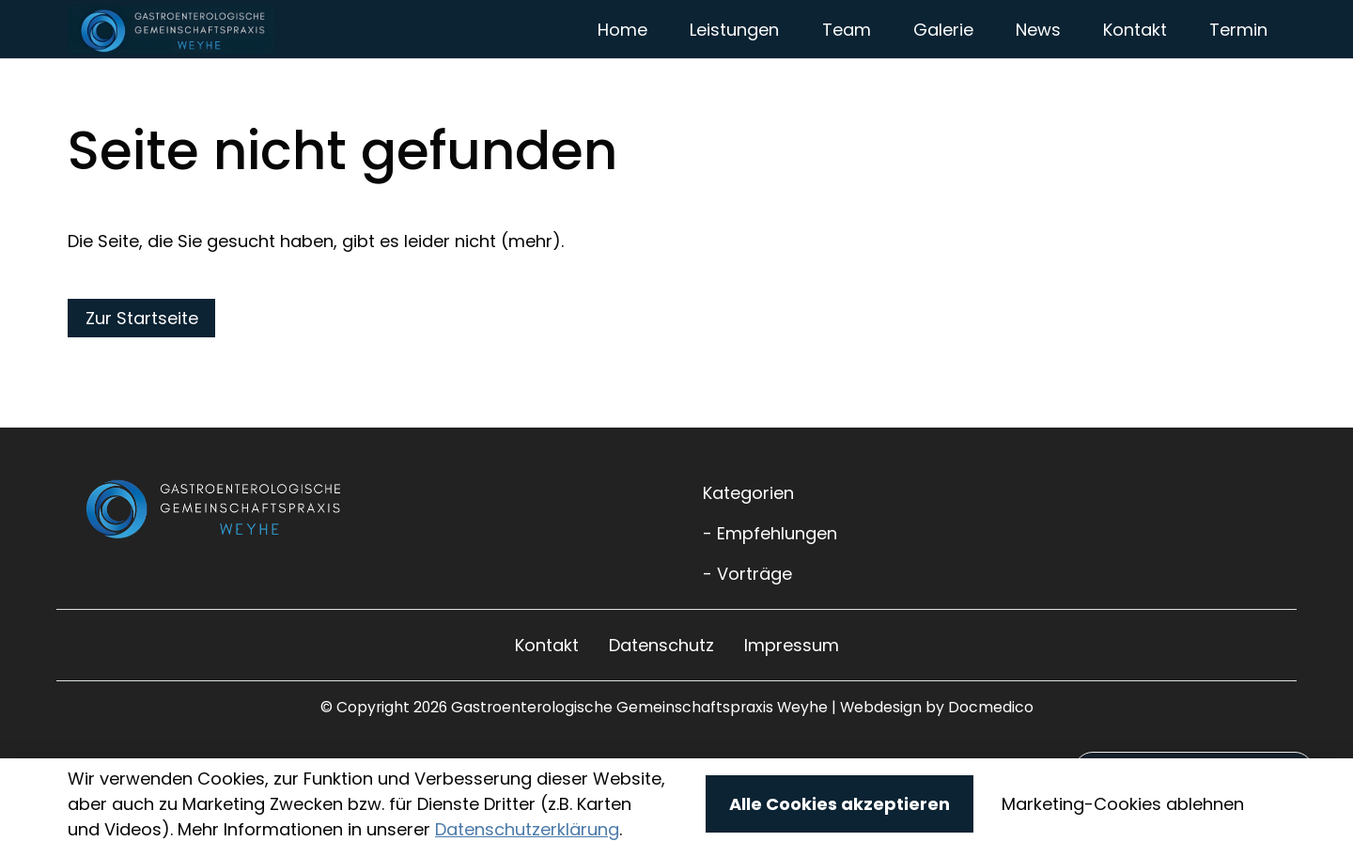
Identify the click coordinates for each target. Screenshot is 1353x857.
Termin (1238, 60)
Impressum (791, 708)
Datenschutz (661, 708)
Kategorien (748, 556)
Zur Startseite (142, 381)
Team (846, 60)
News (1038, 60)
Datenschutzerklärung (527, 829)
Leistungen (734, 60)
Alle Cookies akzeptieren (839, 804)
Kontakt (1135, 60)
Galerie (943, 60)
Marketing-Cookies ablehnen (1123, 804)
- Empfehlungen (770, 596)
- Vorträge (747, 636)
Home (622, 60)
